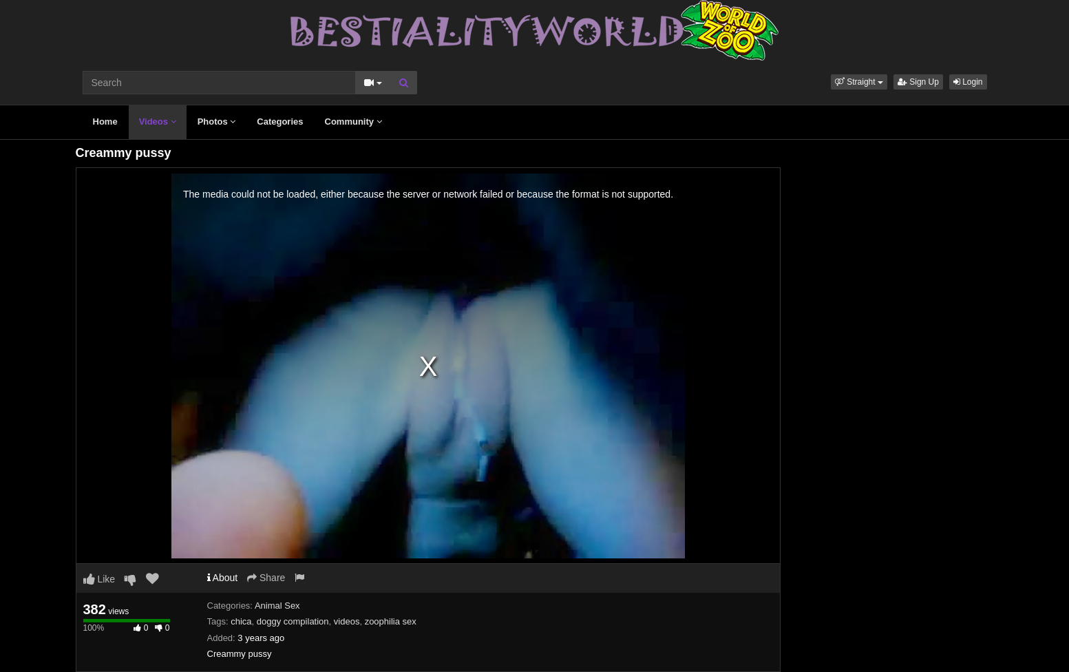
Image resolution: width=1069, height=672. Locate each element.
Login (968, 82)
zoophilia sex (390, 621)
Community (353, 121)
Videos (157, 121)
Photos (217, 121)
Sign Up (918, 82)
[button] (859, 82)
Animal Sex (277, 605)
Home (105, 121)
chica (241, 621)
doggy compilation (293, 621)
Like (99, 579)
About (222, 577)
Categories (280, 121)
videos (347, 621)
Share (266, 577)
